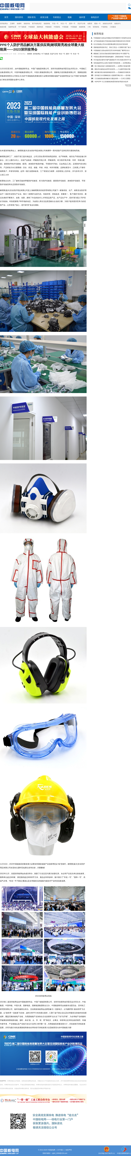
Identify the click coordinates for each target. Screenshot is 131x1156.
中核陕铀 (104, 27)
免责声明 (69, 1150)
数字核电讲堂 (37, 23)
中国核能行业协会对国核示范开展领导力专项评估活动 (112, 38)
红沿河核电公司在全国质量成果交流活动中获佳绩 (111, 44)
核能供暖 (3, 27)
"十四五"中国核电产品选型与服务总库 (119, 17)
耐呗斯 (29, 54)
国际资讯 (32, 17)
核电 (13, 6)
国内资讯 (19, 17)
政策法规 (44, 17)
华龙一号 (55, 23)
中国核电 (57, 27)
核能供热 (27, 23)
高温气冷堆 (81, 23)
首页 (6, 17)
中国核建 (65, 27)
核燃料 (19, 23)
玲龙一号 (64, 23)
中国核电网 (51, 1150)
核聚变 (89, 23)
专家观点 (57, 17)
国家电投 (40, 27)
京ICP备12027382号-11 (106, 1153)
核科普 (82, 17)
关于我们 (60, 1150)
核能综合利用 (107, 23)
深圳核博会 (4, 23)
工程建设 (113, 27)
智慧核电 (96, 27)
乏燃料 (12, 23)
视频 (70, 17)
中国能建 (74, 27)
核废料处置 (12, 27)
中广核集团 (22, 27)
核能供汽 (117, 23)
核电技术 (95, 17)
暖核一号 (97, 23)
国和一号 (72, 23)
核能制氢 (47, 23)
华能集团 (48, 27)
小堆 (89, 27)
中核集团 (31, 27)
